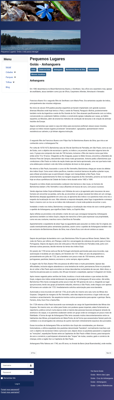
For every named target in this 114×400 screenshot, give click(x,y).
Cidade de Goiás (44, 69)
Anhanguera (58, 69)
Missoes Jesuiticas (38, 74)
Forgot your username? (10, 392)
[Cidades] (14, 72)
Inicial (8, 67)
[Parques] (14, 77)
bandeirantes (93, 69)
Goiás (33, 69)
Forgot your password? (10, 389)
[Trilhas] (13, 82)
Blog (8, 87)
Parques (9, 77)
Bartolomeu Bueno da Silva (75, 69)
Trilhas (9, 82)
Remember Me (9, 378)
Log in (17, 384)
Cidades (9, 72)
